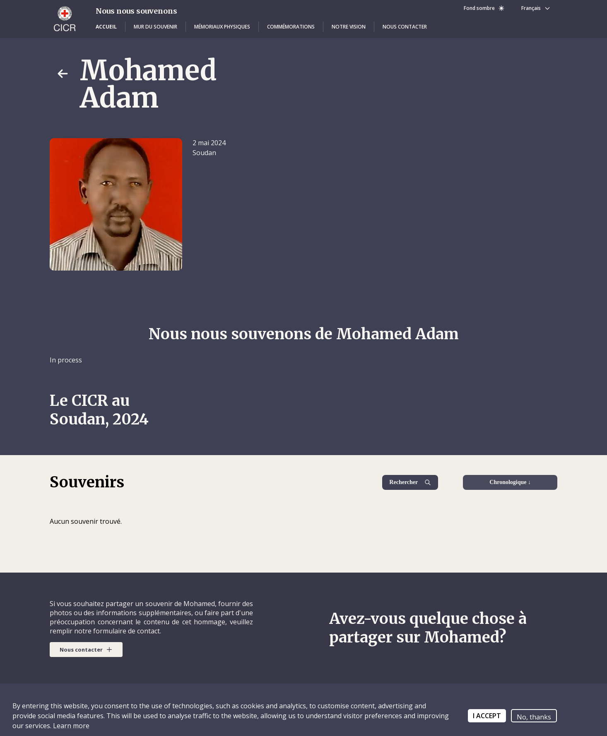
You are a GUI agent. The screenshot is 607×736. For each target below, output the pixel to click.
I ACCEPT (487, 715)
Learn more (70, 725)
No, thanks (534, 717)
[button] (106, 27)
